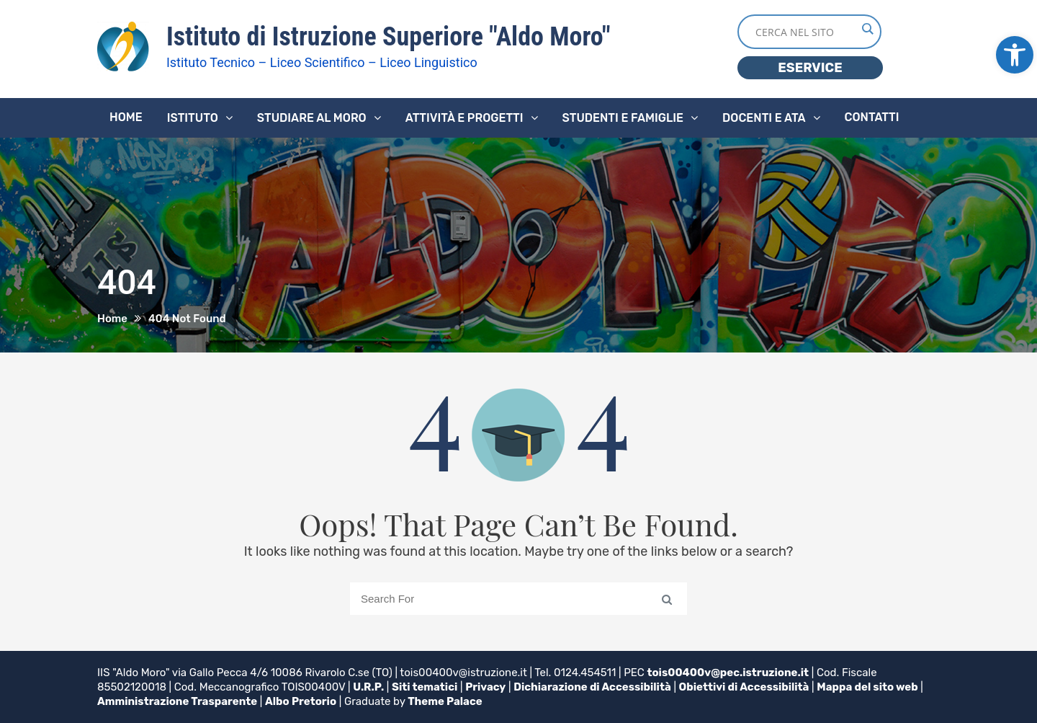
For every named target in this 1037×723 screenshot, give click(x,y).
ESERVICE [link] (810, 68)
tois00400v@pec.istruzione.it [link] (728, 672)
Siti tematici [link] (424, 686)
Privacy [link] (485, 686)
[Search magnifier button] (867, 29)
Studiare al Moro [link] (312, 118)
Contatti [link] (872, 117)
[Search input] (805, 32)
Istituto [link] (192, 118)
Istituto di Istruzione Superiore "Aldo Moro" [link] (388, 37)
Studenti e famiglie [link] (623, 118)
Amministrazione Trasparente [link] (177, 701)
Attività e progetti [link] (464, 118)
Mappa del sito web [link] (867, 686)
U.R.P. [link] (368, 686)
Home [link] (126, 117)
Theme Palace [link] (445, 701)
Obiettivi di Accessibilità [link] (744, 686)
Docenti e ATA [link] (763, 118)
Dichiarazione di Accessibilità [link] (592, 686)
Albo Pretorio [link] (300, 701)
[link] (1014, 55)
